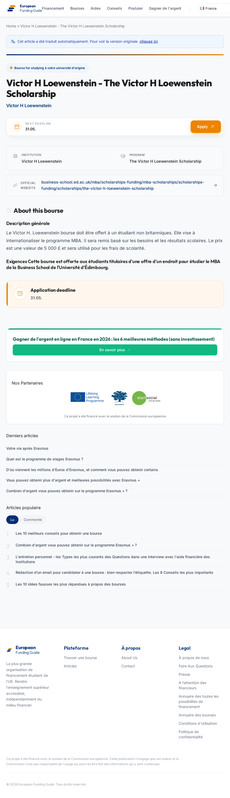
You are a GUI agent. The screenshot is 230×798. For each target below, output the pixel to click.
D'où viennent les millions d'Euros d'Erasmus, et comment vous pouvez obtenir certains (82, 469)
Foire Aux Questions (196, 666)
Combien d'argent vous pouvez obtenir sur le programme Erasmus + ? (66, 491)
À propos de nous (194, 657)
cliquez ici (149, 41)
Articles (70, 666)
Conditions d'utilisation (198, 723)
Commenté (33, 519)
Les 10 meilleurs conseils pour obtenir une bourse (59, 533)
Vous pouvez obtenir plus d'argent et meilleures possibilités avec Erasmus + (73, 480)
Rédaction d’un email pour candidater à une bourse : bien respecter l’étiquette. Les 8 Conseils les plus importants (114, 572)
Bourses (77, 8)
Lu (14, 519)
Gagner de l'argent (165, 8)
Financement (53, 8)
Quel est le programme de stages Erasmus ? (44, 459)
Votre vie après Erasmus (27, 448)
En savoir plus (115, 350)
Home (11, 26)
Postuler (135, 8)
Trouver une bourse (80, 657)
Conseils (114, 8)
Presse (184, 674)
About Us (129, 657)
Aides (96, 8)
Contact (128, 666)
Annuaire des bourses (197, 715)
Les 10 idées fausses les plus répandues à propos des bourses (71, 584)
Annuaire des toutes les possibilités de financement (199, 701)
